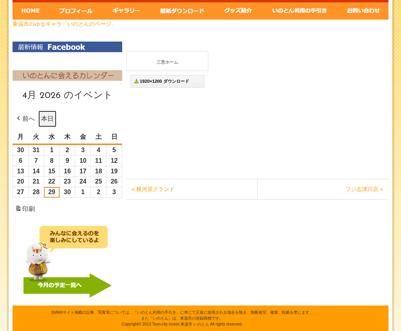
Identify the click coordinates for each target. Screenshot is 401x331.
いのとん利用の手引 (300, 10)
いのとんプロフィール (76, 10)
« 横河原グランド (153, 189)
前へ (25, 118)
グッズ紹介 (238, 10)
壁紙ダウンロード (181, 10)
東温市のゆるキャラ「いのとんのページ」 (65, 24)
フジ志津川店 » (364, 189)
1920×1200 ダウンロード (161, 81)
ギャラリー (125, 10)
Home (31, 10)
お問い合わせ (363, 10)
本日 (47, 118)
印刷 (25, 210)
